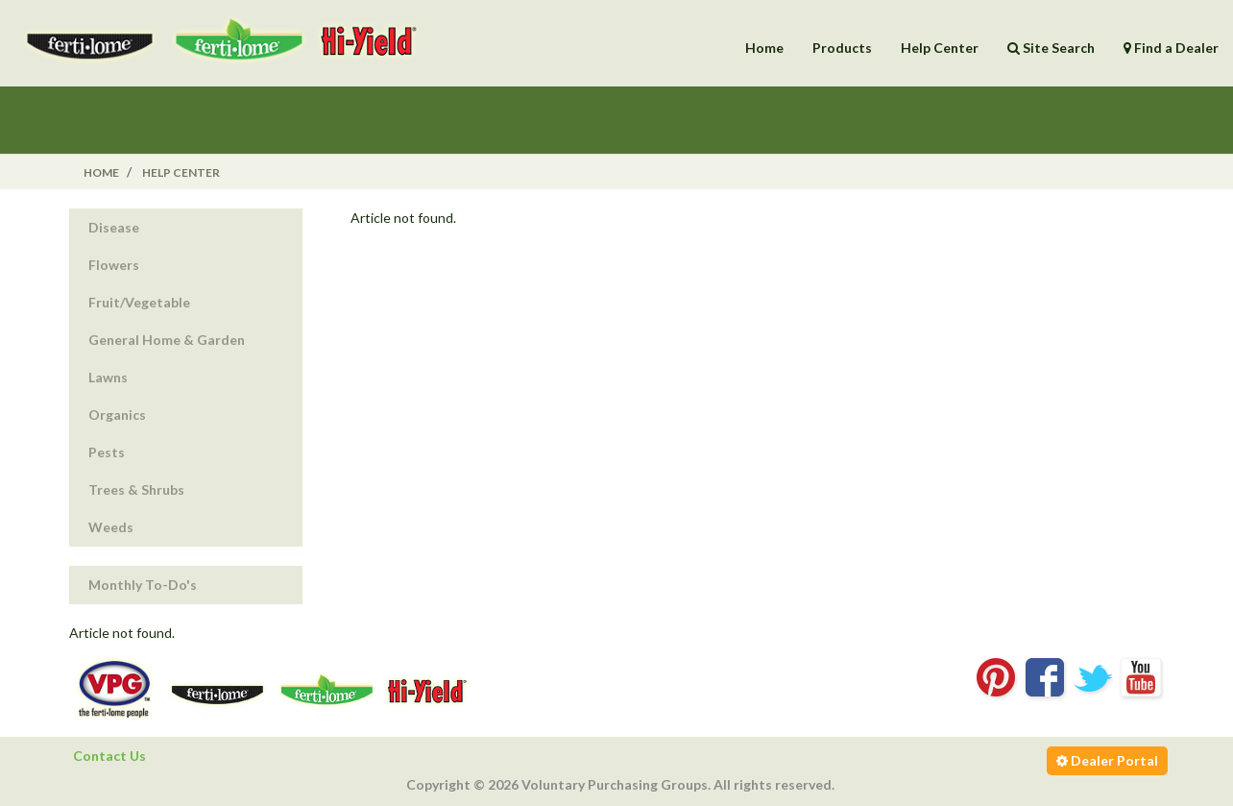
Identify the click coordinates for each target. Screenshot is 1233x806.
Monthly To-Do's (142, 584)
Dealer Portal (1107, 760)
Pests (106, 452)
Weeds (110, 527)
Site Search (1051, 47)
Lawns (108, 377)
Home (764, 47)
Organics (117, 414)
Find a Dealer (1171, 47)
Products (842, 47)
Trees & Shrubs (136, 489)
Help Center (940, 47)
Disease (113, 227)
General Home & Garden (166, 339)
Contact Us (109, 755)
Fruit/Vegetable (139, 302)
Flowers (113, 264)
